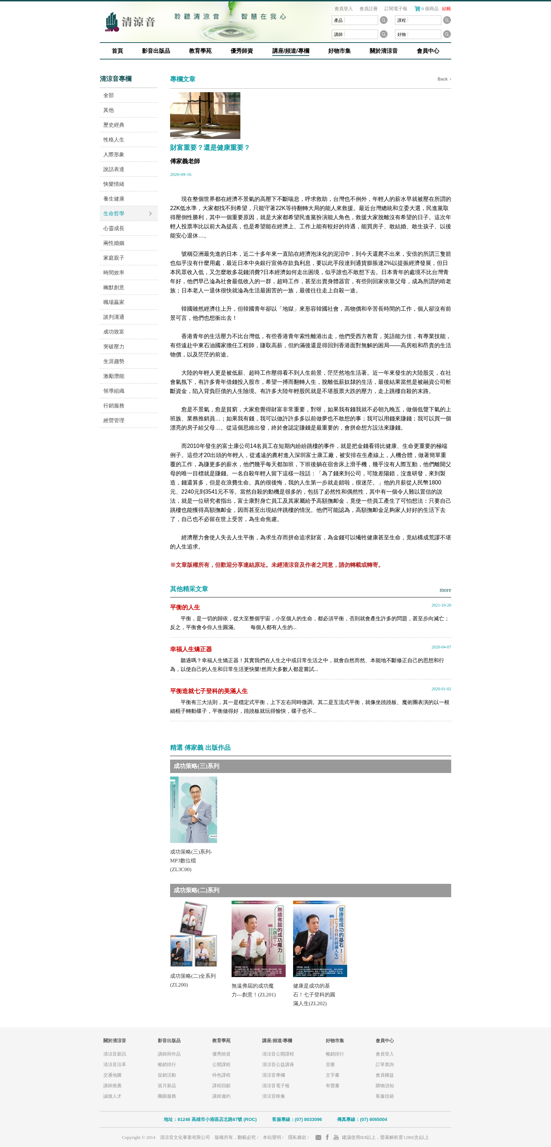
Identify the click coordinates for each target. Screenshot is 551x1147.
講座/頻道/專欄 (290, 51)
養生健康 (113, 199)
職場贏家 (113, 302)
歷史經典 (113, 125)
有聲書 (332, 1085)
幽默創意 (113, 287)
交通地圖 (112, 1075)
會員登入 (344, 8)
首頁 (117, 51)
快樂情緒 (113, 184)
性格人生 (113, 139)
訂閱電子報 (395, 8)
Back (442, 79)
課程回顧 (221, 1085)
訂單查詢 (385, 1064)
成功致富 (113, 332)
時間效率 (113, 272)
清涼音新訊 (114, 1054)
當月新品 (167, 1085)
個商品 (437, 8)
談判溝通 (113, 317)
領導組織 (113, 391)
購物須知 (385, 1085)
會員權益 (385, 1075)
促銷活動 (167, 1075)
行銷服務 (113, 405)
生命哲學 (113, 213)
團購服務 (167, 1096)
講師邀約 (221, 1096)
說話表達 (113, 169)
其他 (108, 110)
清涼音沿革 (114, 1064)
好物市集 (339, 51)
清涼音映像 (273, 1096)
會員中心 (428, 51)
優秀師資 (242, 51)
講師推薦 (112, 1085)
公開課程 (221, 1064)
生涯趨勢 (113, 361)
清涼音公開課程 (278, 1054)
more (445, 590)
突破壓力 (113, 346)
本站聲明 (272, 1137)
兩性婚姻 (113, 243)
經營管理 (113, 420)
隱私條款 (297, 1137)
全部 (108, 95)
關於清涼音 (384, 51)
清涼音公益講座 (278, 1064)
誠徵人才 (112, 1096)
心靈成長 (113, 228)
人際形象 (113, 154)
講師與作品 (169, 1054)
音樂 (330, 1064)
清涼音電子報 (276, 1085)
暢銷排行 (167, 1064)
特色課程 (221, 1075)
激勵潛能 (113, 376)
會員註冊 (368, 8)
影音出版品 (156, 51)
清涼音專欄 (273, 1075)
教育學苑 (200, 51)
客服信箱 (385, 1096)
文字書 (332, 1075)
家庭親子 (113, 258)
